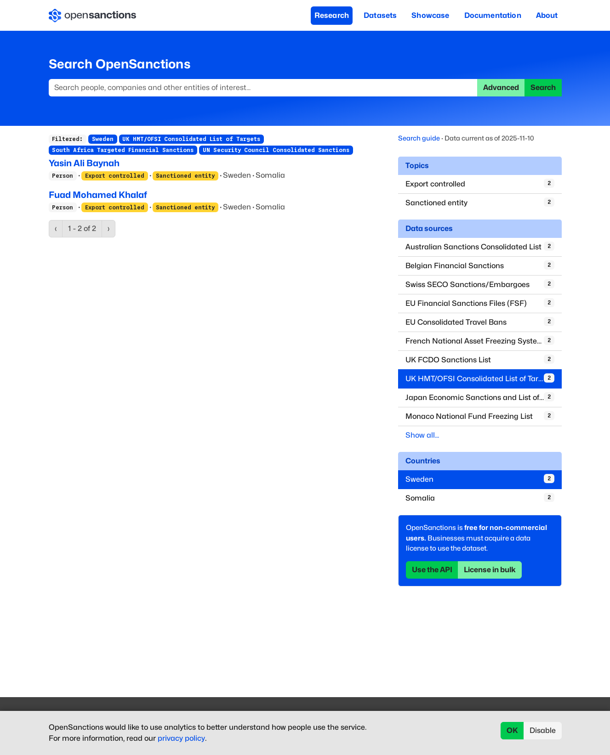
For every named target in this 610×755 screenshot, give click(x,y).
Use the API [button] (432, 569)
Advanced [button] (501, 87)
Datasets (380, 15)
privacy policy (181, 738)
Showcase (430, 15)
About (547, 15)
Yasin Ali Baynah (84, 163)
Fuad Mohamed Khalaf (98, 194)
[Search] (263, 87)
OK (512, 730)
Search (543, 87)
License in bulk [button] (490, 569)
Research (331, 15)
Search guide (419, 138)
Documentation (492, 15)
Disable (543, 730)
